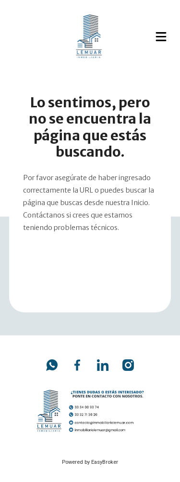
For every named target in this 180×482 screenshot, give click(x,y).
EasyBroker (104, 462)
